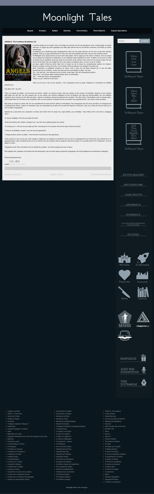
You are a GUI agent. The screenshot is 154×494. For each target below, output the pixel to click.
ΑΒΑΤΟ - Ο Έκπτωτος (15, 414)
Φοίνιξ (107, 474)
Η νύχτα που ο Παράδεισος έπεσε (19, 474)
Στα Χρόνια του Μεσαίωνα (64, 459)
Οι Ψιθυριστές (60, 444)
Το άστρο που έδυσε (111, 451)
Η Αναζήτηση (12, 446)
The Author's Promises (112, 441)
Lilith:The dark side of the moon (115, 426)
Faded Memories (110, 416)
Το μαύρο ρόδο (110, 467)
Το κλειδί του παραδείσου (113, 461)
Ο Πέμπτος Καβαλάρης (63, 439)
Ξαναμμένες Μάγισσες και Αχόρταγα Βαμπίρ (70, 426)
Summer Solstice (110, 439)
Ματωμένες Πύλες (62, 419)
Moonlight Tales (77, 17)
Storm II (107, 434)
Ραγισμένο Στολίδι (62, 456)
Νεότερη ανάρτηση (13, 174)
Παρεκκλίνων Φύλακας (63, 454)
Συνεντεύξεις (81, 31)
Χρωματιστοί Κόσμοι (111, 479)
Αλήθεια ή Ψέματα (13, 419)
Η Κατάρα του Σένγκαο (15, 449)
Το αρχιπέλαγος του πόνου (113, 456)
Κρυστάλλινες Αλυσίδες (63, 411)
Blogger (84, 487)
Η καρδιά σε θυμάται (14, 464)
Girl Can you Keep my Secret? (115, 419)
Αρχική (30, 31)
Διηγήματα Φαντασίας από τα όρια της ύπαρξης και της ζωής (27, 436)
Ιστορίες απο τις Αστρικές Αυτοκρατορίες (21, 477)
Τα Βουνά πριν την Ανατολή (65, 472)
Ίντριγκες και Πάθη (14, 411)
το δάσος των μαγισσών (113, 482)
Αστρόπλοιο (11, 426)
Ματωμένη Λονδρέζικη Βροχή (65, 421)
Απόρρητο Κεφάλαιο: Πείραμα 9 (18, 424)
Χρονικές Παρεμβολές (112, 477)
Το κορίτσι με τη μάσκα (112, 464)
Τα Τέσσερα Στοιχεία (62, 474)
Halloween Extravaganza (113, 421)
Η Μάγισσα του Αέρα (14, 454)
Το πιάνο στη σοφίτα (111, 469)
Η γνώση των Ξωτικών (15, 461)
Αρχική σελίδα (56, 174)
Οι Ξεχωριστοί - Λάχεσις (64, 441)
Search (144, 41)
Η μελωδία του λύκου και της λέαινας (19, 472)
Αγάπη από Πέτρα (13, 416)
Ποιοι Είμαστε (99, 31)
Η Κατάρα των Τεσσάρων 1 (16, 451)
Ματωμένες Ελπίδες (62, 416)
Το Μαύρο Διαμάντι (111, 449)
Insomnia (108, 424)
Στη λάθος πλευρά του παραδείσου (67, 464)
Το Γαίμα (108, 444)
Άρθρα (55, 31)
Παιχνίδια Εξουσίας (62, 451)
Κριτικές (67, 31)
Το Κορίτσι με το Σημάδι (112, 446)
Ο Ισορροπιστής (61, 429)
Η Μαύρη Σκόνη (13, 456)
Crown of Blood (110, 414)
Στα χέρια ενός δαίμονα (63, 461)
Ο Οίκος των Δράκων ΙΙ (63, 436)
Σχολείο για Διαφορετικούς (64, 469)
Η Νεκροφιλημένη (13, 459)
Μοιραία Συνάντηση (62, 424)
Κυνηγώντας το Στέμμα (63, 414)
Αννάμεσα (11, 421)
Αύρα (9, 431)
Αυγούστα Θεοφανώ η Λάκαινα (18, 429)
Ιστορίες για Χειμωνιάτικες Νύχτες (19, 479)
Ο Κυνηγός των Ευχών (63, 431)
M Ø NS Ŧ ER (109, 429)
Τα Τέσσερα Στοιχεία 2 (63, 477)
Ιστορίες (42, 31)
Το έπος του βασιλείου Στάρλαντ (115, 454)
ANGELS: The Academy (18, 164)
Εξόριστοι (11, 439)
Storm (107, 431)
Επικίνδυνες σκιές (13, 441)
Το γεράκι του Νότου (111, 459)
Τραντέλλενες (109, 472)
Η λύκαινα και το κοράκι (15, 467)
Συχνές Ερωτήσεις (119, 31)
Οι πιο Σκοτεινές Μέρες (63, 446)
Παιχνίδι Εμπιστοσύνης (63, 449)
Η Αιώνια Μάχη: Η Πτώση (16, 444)
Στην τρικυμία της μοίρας (64, 467)
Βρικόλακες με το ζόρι (15, 434)
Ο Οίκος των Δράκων (63, 434)
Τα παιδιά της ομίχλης (63, 479)
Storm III (107, 436)
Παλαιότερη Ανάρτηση (101, 174)
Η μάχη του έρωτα (13, 469)
